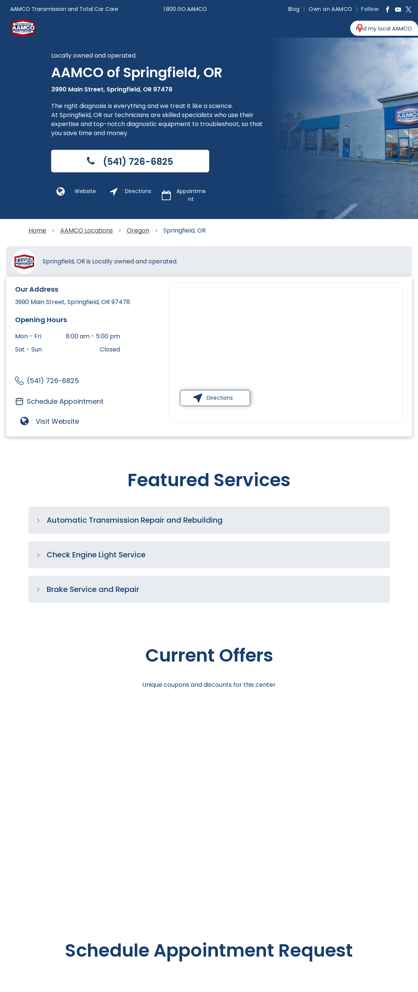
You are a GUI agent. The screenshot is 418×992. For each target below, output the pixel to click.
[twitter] (408, 10)
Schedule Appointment (65, 401)
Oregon (138, 230)
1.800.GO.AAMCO (185, 9)
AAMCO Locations (86, 230)
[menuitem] (294, 9)
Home (37, 230)
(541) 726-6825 (53, 380)
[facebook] (387, 10)
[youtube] (398, 10)
